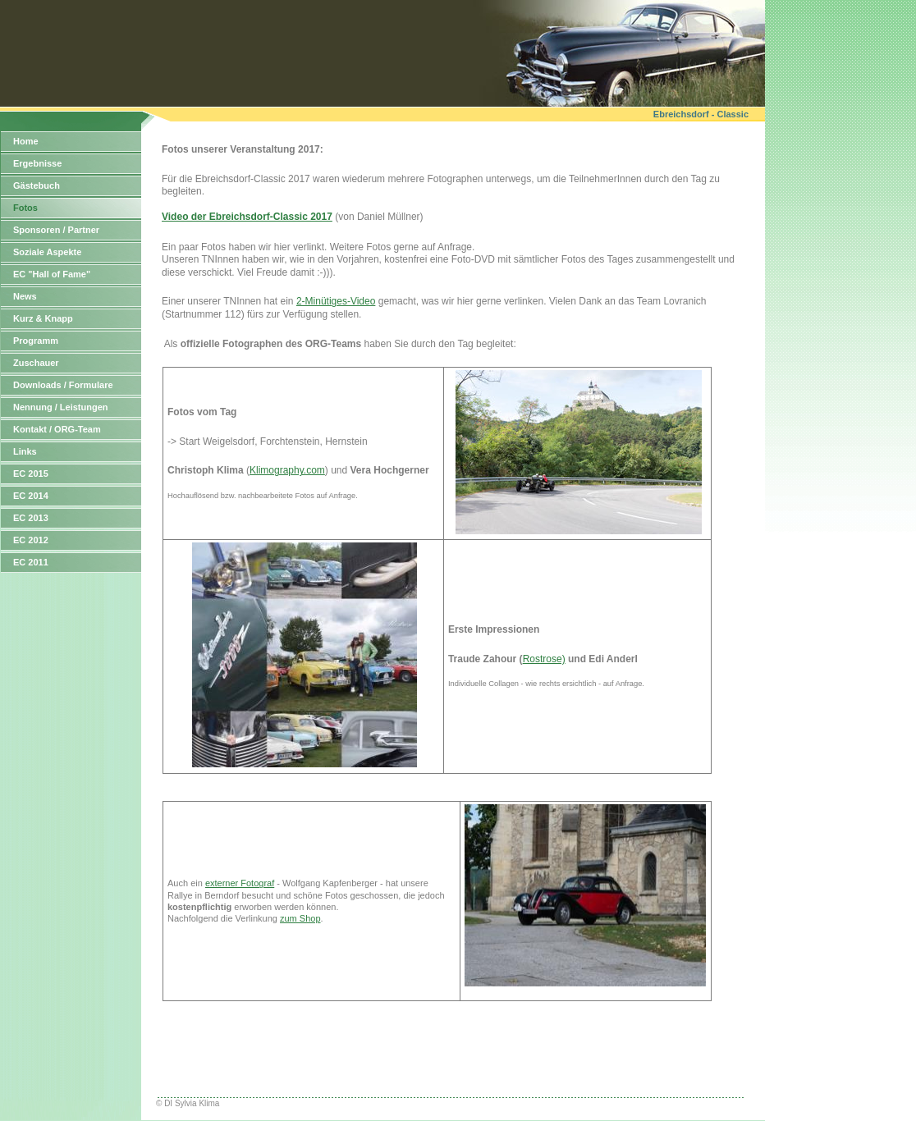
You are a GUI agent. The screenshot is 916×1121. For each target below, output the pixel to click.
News (25, 296)
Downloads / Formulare (63, 385)
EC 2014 (30, 496)
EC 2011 (30, 562)
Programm (35, 340)
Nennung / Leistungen (60, 407)
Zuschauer (36, 363)
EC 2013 (30, 518)
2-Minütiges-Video (336, 301)
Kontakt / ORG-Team (57, 429)
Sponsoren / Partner (56, 230)
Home (26, 141)
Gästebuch (36, 185)
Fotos (25, 208)
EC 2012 (30, 540)
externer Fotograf (239, 883)
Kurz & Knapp (43, 318)
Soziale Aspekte (47, 252)
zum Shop (300, 918)
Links (25, 451)
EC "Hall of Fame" (51, 274)
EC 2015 (30, 473)
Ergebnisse (37, 163)
